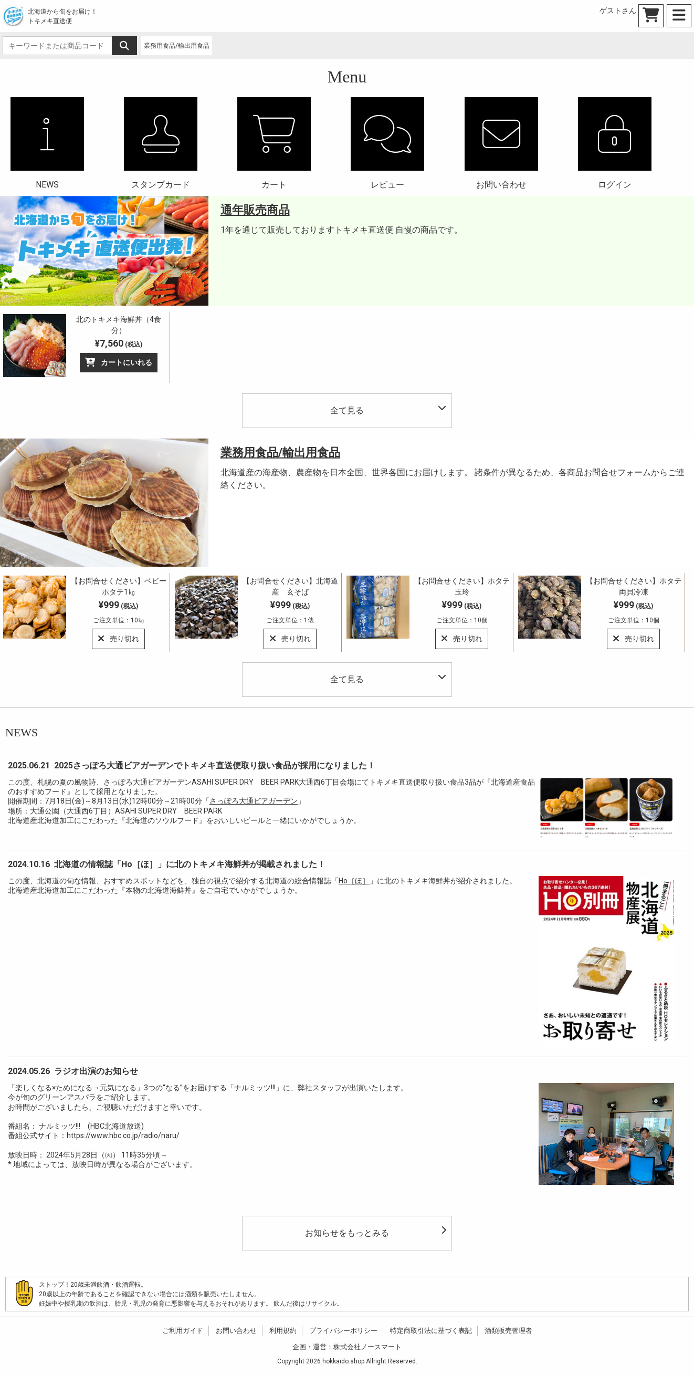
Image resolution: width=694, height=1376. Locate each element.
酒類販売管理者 (508, 1331)
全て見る (388, 409)
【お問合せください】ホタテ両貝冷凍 (633, 586)
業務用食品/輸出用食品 (280, 452)
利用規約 (283, 1331)
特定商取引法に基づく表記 (431, 1331)
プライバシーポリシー (343, 1331)
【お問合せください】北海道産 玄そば (290, 586)
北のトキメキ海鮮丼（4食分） (118, 325)
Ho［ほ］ (354, 881)
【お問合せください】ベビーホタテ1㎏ (118, 586)
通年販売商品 (255, 209)
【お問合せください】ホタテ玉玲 (462, 586)
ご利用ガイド (182, 1331)
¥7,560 (118, 343)
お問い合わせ (236, 1331)
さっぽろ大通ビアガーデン (253, 801)
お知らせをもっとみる (375, 1232)
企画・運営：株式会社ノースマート (347, 1347)
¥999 (118, 611)
